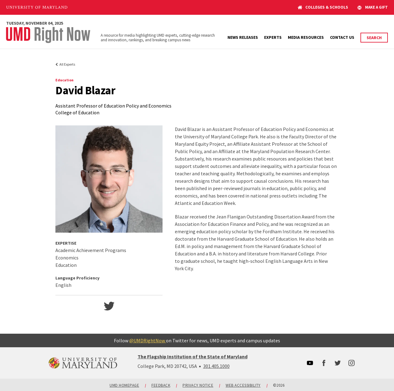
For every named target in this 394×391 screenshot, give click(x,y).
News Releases (242, 37)
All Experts (67, 64)
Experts (273, 37)
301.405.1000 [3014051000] (216, 366)
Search (374, 37)
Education (64, 80)
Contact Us (342, 37)
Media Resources (306, 37)
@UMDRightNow (147, 340)
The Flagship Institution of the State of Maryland (192, 356)
